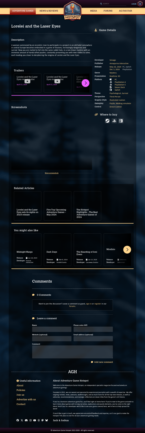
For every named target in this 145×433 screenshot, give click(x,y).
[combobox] (113, 4)
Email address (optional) (83, 335)
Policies (21, 390)
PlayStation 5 (120, 84)
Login (133, 4)
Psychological (115, 93)
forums (72, 306)
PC (116, 79)
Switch (117, 90)
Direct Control (116, 106)
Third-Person (115, 96)
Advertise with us (26, 399)
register (97, 303)
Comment (36, 344)
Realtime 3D (115, 76)
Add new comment (102, 362)
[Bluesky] (46, 420)
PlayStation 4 (120, 82)
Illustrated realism (117, 100)
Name (34, 325)
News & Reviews (49, 11)
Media (93, 11)
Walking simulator (123, 103)
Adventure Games (22, 11)
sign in (89, 303)
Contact (21, 404)
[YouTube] (34, 420)
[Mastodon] (43, 420)
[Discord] (26, 420)
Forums (108, 11)
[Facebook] (18, 420)
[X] (22, 420)
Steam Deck (120, 87)
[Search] (113, 4)
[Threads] (39, 420)
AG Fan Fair (125, 11)
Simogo (113, 60)
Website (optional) (39, 335)
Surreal (125, 93)
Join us (20, 394)
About (20, 385)
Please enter (80, 325)
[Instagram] (31, 420)
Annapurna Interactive (119, 63)
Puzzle (112, 103)
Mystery (113, 72)
